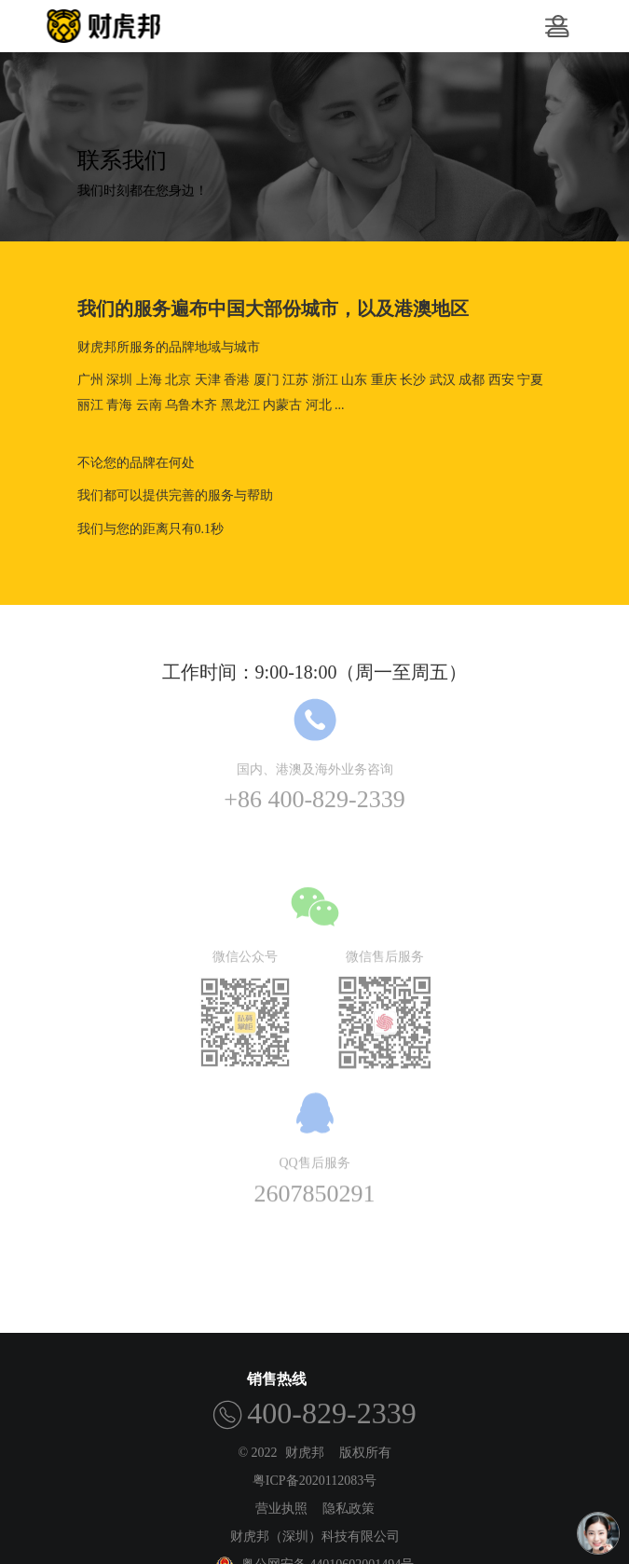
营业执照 (281, 1509)
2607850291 (315, 1184)
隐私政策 (348, 1509)
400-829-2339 (331, 1413)
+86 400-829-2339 (314, 790)
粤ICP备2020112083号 (314, 1481)
